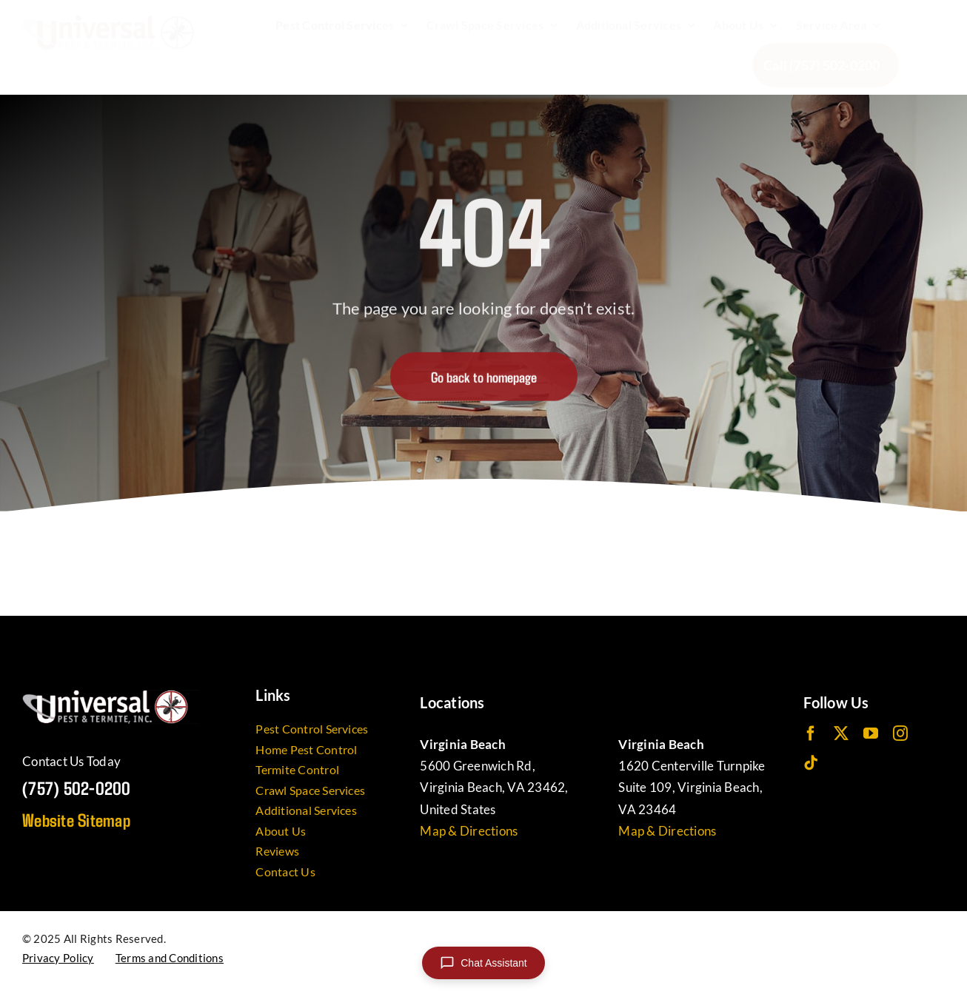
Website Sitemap (76, 819)
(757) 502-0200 (76, 787)
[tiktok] (810, 763)
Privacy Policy (58, 957)
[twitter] (841, 733)
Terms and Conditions (170, 957)
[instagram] (900, 733)
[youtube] (870, 733)
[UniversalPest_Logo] (114, 21)
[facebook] (810, 733)
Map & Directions (469, 831)
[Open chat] (483, 963)
